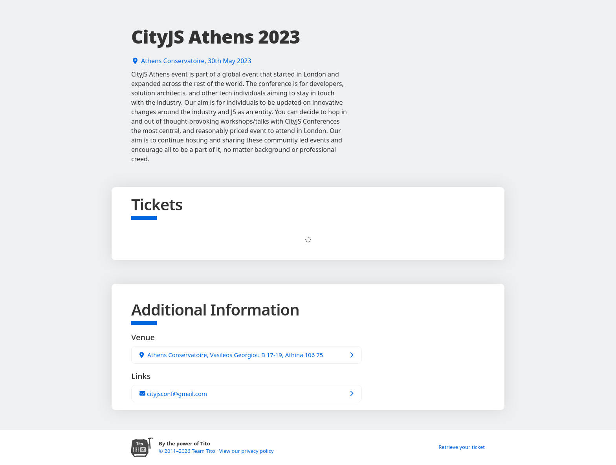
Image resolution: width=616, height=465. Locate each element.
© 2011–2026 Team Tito (187, 450)
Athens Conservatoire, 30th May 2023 (196, 61)
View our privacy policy (246, 450)
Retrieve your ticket (461, 446)
